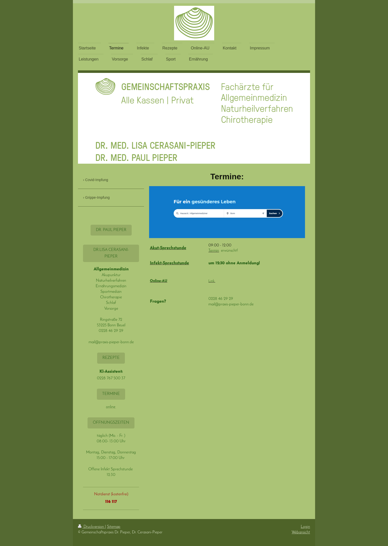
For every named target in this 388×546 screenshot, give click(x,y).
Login (305, 527)
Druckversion (91, 527)
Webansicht (301, 532)
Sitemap (113, 527)
